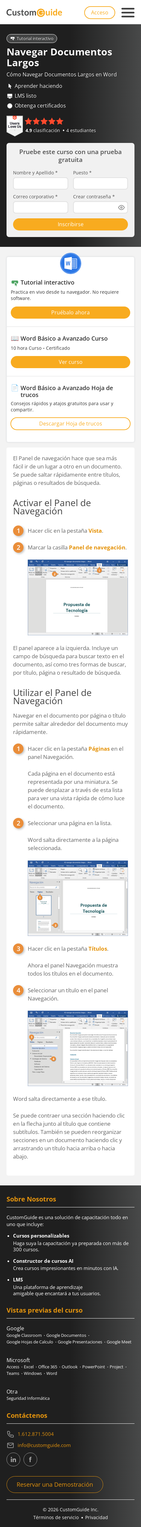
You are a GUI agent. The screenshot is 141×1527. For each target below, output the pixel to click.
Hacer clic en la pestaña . (65, 530)
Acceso (99, 12)
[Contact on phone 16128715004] (70, 1434)
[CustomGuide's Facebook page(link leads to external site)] (30, 1459)
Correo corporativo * (35, 196)
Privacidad (96, 1517)
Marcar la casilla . (78, 589)
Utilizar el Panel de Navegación (52, 696)
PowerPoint (93, 1367)
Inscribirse (71, 224)
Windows (33, 1373)
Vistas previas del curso (45, 1310)
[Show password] (121, 207)
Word (51, 1373)
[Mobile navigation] (127, 13)
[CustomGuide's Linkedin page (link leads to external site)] (13, 1459)
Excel (29, 1367)
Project (116, 1367)
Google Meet (119, 1342)
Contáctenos (27, 1415)
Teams (13, 1373)
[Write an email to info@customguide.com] (70, 1445)
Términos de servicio (56, 1517)
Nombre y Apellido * (35, 172)
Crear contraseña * (94, 196)
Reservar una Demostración (55, 1484)
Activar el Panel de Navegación (52, 506)
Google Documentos (66, 1335)
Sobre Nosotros (31, 1199)
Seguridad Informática (28, 1398)
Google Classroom (24, 1335)
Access (13, 1367)
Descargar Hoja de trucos (70, 423)
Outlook (70, 1367)
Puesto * (82, 172)
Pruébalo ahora (70, 312)
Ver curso (71, 362)
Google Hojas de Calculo (30, 1342)
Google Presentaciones (80, 1342)
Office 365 (47, 1367)
